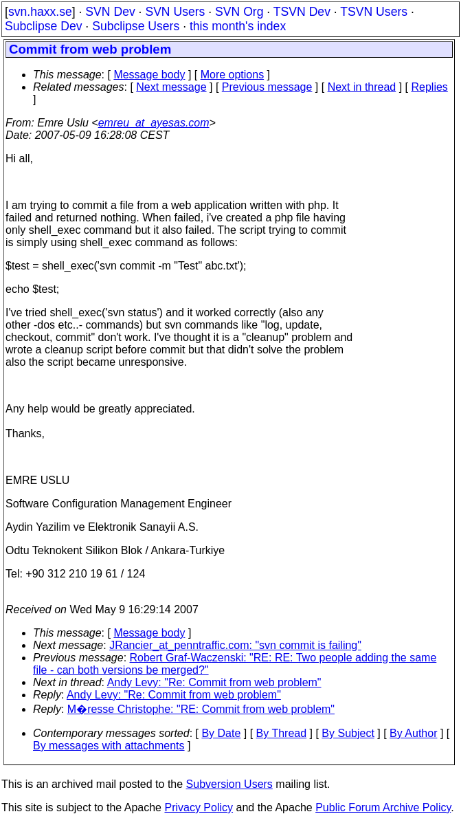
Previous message (267, 87)
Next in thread (362, 87)
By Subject (348, 733)
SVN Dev (110, 12)
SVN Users (175, 12)
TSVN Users (373, 12)
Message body (149, 74)
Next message (171, 87)
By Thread (281, 733)
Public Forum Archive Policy (383, 807)
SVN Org (239, 12)
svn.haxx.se (40, 12)
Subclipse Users (135, 26)
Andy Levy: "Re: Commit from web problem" (214, 682)
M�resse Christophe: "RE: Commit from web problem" (201, 709)
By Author (413, 733)
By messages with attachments (109, 745)
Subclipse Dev (43, 26)
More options (233, 74)
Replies (430, 87)
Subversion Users (229, 784)
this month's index (238, 26)
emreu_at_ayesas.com (154, 123)
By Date (220, 733)
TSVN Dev (301, 12)
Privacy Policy (198, 807)
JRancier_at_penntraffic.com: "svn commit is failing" (235, 645)
